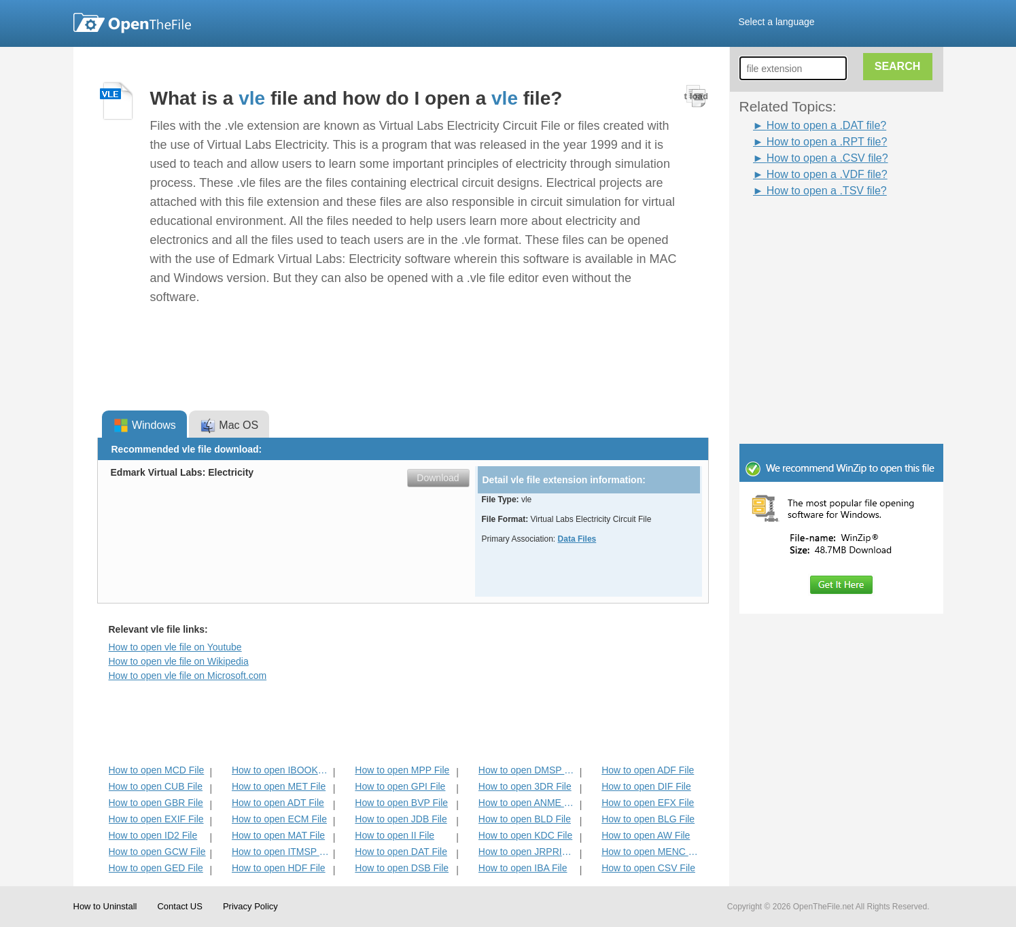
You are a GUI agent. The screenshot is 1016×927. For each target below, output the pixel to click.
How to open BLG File (648, 819)
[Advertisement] (821, 229)
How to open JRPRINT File (527, 851)
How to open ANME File (527, 802)
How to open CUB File (156, 786)
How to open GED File (156, 867)
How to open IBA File (522, 867)
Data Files (577, 539)
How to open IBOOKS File (281, 770)
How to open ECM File (279, 819)
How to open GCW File (157, 851)
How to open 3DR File (525, 786)
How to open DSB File (402, 867)
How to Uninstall (105, 906)
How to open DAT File (401, 851)
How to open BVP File (401, 802)
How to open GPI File (400, 786)
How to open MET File (279, 786)
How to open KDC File (525, 835)
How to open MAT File (278, 835)
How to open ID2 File (153, 835)
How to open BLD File (524, 819)
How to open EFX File (647, 802)
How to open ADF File (647, 770)
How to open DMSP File (527, 770)
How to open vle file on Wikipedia (179, 661)
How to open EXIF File (156, 819)
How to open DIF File (646, 786)
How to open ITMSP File (281, 851)
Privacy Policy (250, 906)
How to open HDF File (279, 867)
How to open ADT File (278, 802)
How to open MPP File (402, 770)
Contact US (179, 906)
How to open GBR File (156, 802)
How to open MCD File (157, 770)
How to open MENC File (650, 851)
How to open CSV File (648, 867)
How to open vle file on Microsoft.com (188, 675)
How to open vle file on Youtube (175, 647)
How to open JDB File (400, 819)
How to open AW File (645, 835)
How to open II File (394, 835)
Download (438, 477)
